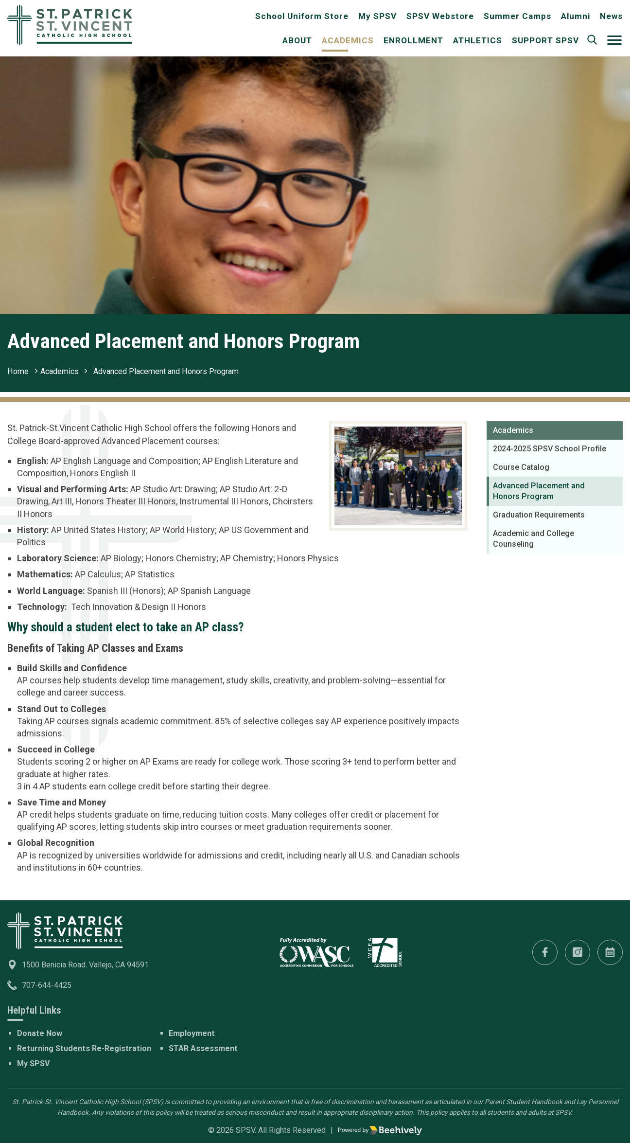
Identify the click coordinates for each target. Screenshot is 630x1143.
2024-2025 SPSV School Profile (549, 448)
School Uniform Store (302, 16)
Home (18, 371)
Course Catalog (521, 467)
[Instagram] (577, 952)
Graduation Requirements (539, 514)
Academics (348, 40)
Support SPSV (545, 40)
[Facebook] (545, 952)
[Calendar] (610, 952)
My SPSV (377, 16)
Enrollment (413, 40)
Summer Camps (517, 16)
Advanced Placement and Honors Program (166, 371)
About (297, 40)
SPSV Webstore (440, 16)
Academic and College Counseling (533, 539)
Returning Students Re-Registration (84, 1048)
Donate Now (39, 1033)
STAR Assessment (203, 1048)
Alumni (575, 16)
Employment (192, 1033)
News (611, 16)
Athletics (477, 40)
